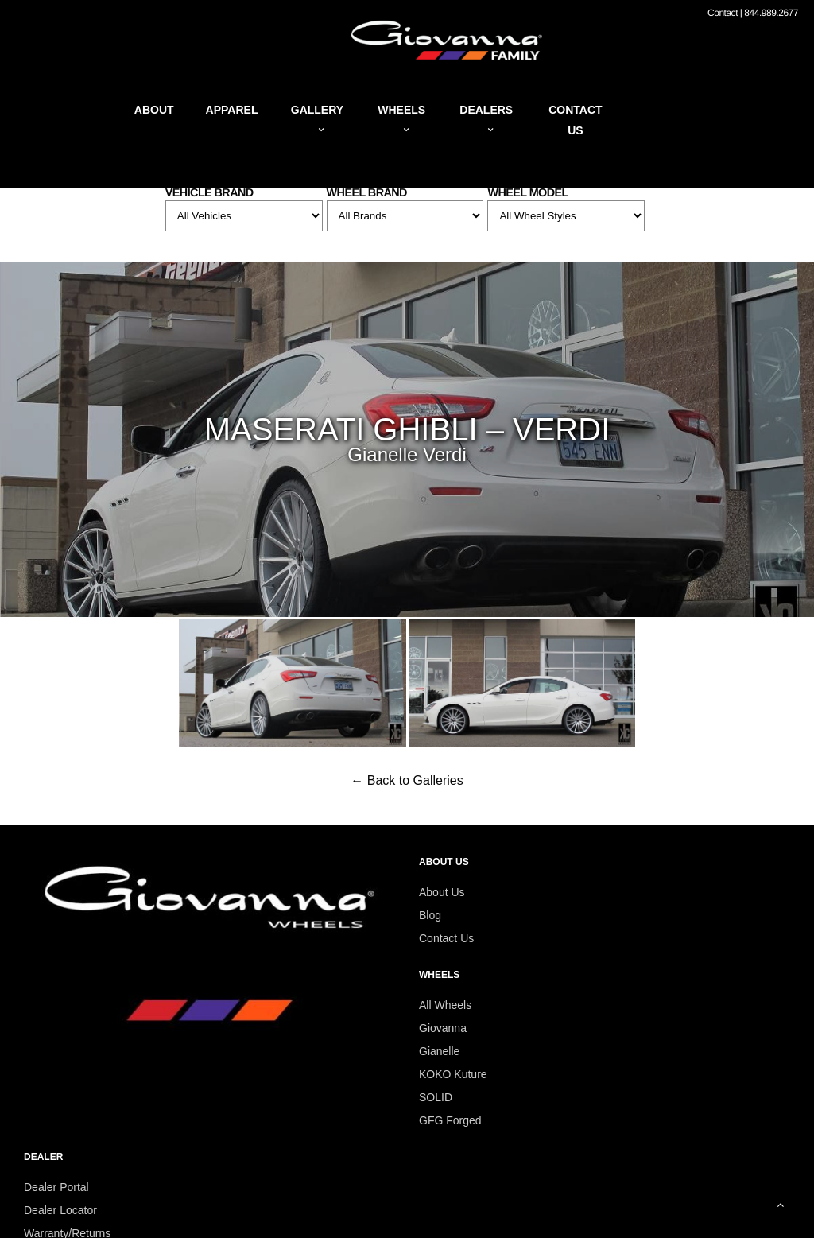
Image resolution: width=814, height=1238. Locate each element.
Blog (430, 915)
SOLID (435, 1097)
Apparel (232, 109)
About (154, 109)
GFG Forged (450, 1120)
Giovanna (443, 1028)
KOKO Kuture (453, 1074)
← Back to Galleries (407, 780)
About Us (442, 892)
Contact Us (446, 938)
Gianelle (439, 1051)
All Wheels (445, 1005)
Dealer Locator (60, 1210)
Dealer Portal (56, 1187)
